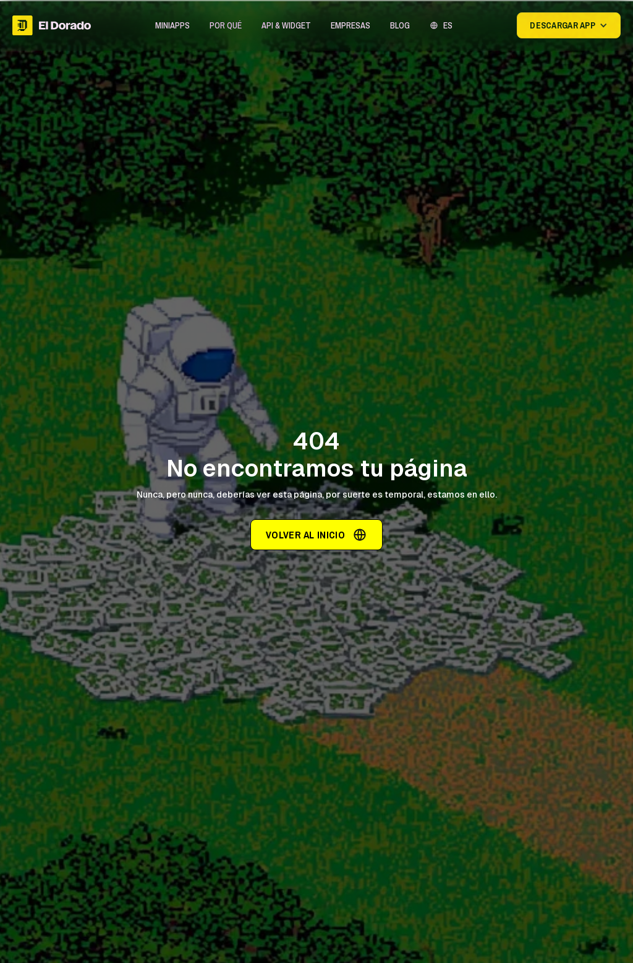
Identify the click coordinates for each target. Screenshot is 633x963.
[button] (172, 25)
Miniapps (172, 25)
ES (447, 25)
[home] (51, 25)
